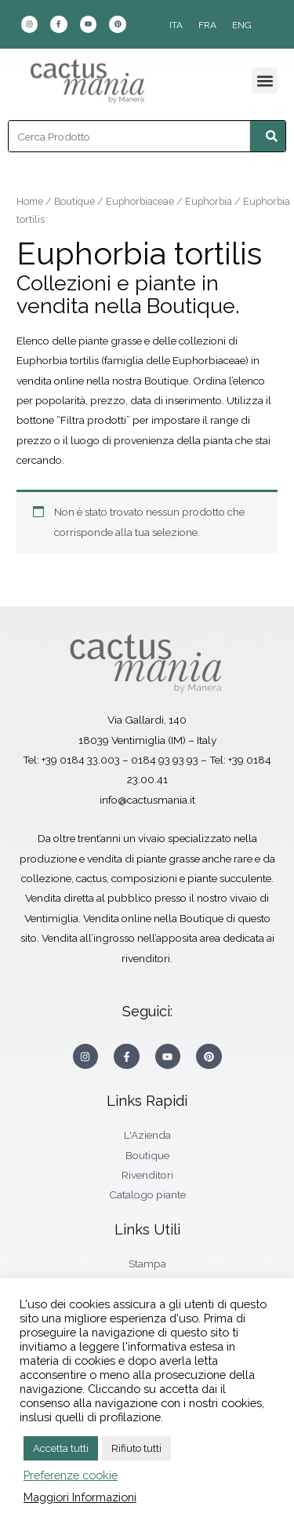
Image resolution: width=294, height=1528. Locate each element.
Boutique (74, 201)
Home (29, 201)
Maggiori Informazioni (80, 1497)
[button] (265, 80)
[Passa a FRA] (207, 25)
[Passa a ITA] (176, 25)
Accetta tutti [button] (61, 1448)
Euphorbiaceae (140, 201)
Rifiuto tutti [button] (136, 1448)
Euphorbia (208, 201)
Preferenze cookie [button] (71, 1475)
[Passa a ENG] (242, 25)
